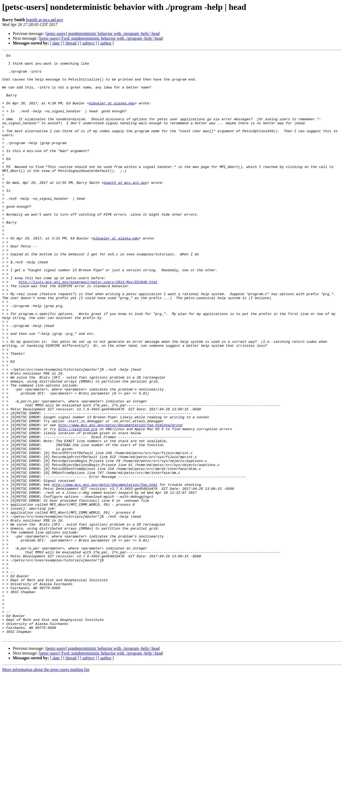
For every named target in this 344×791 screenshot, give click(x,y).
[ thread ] (71, 43)
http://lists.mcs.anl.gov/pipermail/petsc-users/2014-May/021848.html (88, 328)
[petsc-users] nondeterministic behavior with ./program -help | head (102, 33)
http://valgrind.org (77, 504)
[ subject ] (88, 43)
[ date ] (56, 43)
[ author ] (106, 43)
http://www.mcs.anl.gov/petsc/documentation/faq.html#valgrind (120, 499)
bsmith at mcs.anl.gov (44, 19)
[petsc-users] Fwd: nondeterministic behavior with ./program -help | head (101, 38)
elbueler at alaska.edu (112, 113)
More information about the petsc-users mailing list (45, 786)
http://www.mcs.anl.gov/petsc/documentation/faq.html (104, 571)
